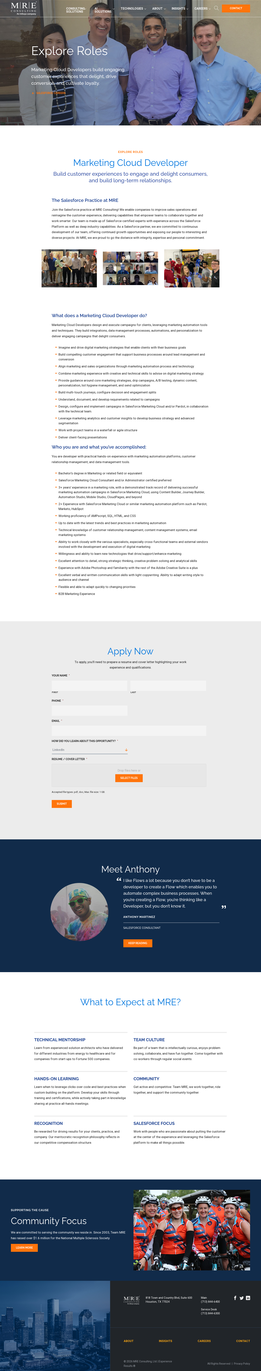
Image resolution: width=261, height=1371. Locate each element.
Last (133, 692)
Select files (129, 777)
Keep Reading (137, 941)
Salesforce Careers (50, 93)
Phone (57, 700)
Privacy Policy (242, 1361)
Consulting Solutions (75, 10)
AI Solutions (103, 10)
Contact (236, 8)
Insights (178, 9)
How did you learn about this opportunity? (85, 741)
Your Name (61, 675)
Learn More (24, 1245)
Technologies (132, 9)
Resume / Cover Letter (69, 759)
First (55, 692)
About (157, 9)
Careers (201, 9)
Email (57, 720)
